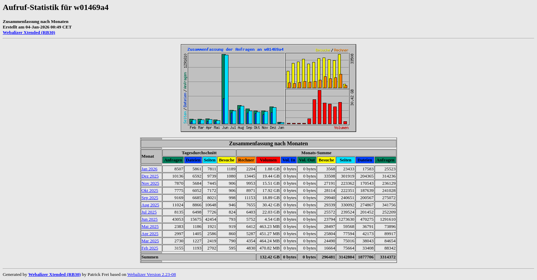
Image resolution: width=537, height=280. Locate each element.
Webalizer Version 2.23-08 (151, 274)
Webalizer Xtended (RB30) (29, 32)
